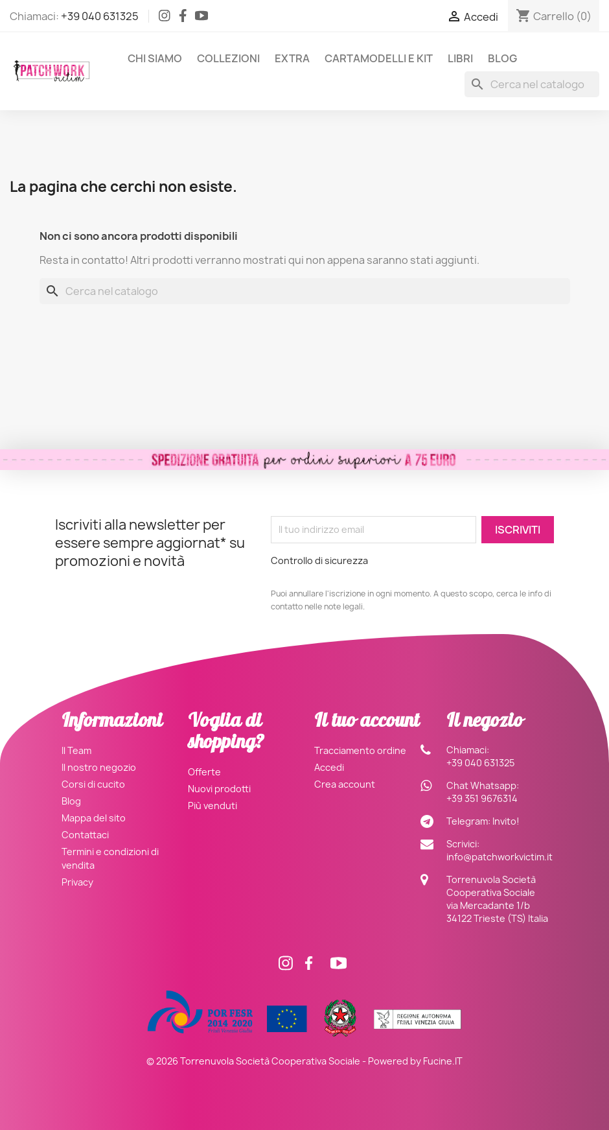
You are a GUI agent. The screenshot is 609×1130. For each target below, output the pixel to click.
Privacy (77, 882)
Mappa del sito (94, 818)
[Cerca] (532, 84)
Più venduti (212, 805)
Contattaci (85, 835)
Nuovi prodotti (219, 789)
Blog (502, 58)
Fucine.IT (443, 1061)
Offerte (204, 772)
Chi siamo (155, 58)
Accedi (329, 767)
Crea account (344, 784)
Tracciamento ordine (360, 750)
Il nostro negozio (99, 767)
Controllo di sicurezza (319, 560)
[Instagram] (164, 18)
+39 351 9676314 (482, 798)
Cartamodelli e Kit (379, 58)
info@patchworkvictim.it (499, 857)
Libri (460, 58)
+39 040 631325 (100, 16)
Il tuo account (366, 722)
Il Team (76, 750)
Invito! (506, 821)
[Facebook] (183, 18)
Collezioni (228, 58)
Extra (292, 58)
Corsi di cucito (93, 784)
